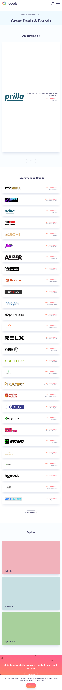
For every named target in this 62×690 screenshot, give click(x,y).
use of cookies (39, 680)
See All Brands (31, 512)
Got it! (31, 685)
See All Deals (31, 161)
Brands (23, 14)
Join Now (31, 675)
